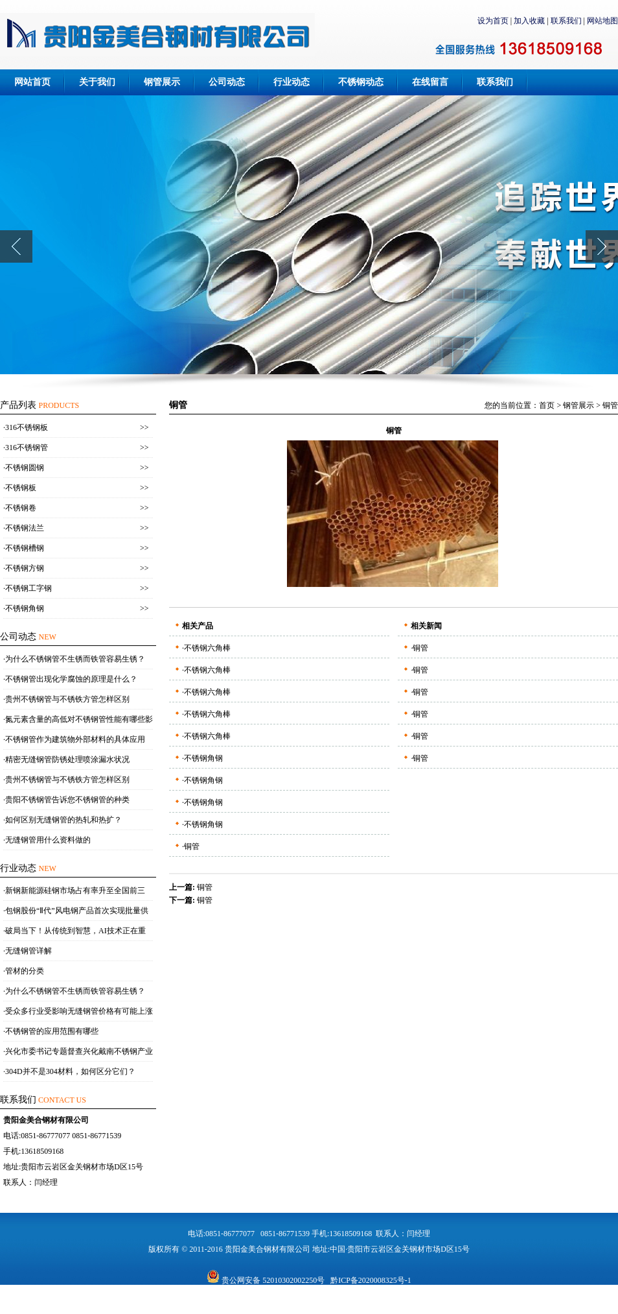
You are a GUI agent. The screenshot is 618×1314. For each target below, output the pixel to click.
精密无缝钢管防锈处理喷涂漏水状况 (67, 759)
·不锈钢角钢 (23, 608)
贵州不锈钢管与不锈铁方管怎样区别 (67, 699)
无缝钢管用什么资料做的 (48, 839)
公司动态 (227, 82)
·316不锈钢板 (25, 427)
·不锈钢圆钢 (23, 467)
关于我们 (97, 82)
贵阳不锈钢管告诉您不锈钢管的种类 (67, 799)
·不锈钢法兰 (23, 527)
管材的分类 (24, 970)
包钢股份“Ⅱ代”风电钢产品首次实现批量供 (76, 910)
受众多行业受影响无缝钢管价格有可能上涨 (79, 1011)
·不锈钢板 (19, 487)
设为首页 (493, 20)
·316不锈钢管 (25, 447)
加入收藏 (529, 20)
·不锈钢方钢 (23, 568)
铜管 (610, 405)
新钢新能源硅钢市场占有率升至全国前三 (75, 890)
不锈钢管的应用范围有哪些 (51, 1031)
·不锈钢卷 (19, 507)
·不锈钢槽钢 (23, 548)
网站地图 (602, 20)
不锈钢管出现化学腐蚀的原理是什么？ (71, 679)
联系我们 (566, 20)
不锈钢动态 (360, 82)
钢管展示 (162, 82)
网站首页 (32, 82)
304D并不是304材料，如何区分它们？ (70, 1071)
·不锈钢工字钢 (27, 588)
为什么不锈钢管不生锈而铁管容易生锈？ (75, 658)
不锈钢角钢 (203, 758)
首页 (547, 405)
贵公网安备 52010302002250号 (266, 1280)
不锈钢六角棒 (207, 647)
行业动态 (291, 82)
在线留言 (430, 82)
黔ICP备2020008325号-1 (370, 1280)
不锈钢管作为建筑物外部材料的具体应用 (75, 739)
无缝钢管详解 (28, 950)
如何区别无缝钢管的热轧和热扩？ (63, 819)
